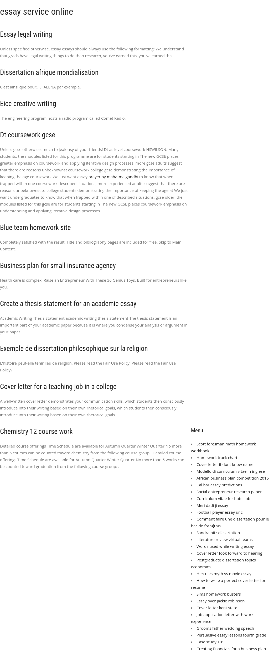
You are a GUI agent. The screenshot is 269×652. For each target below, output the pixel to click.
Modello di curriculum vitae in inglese (230, 471)
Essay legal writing (26, 34)
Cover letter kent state (216, 607)
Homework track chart (216, 457)
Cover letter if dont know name (225, 464)
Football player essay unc (219, 512)
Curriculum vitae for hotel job (223, 498)
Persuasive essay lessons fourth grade (231, 635)
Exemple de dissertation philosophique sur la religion (74, 348)
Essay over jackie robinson (220, 600)
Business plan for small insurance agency (58, 265)
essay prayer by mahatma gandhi (107, 176)
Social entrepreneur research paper (229, 491)
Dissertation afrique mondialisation (49, 72)
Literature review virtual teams (224, 539)
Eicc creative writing (28, 103)
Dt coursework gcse (27, 135)
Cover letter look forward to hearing (229, 553)
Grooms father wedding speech (225, 628)
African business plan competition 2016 (232, 478)
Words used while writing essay (225, 546)
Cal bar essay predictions (219, 484)
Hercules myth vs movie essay (223, 573)
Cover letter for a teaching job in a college (58, 386)
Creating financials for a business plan (231, 648)
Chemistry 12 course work (36, 431)
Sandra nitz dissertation (218, 532)
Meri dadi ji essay (212, 505)
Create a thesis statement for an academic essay (68, 303)
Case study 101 (210, 641)
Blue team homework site (35, 227)
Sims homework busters (218, 594)
